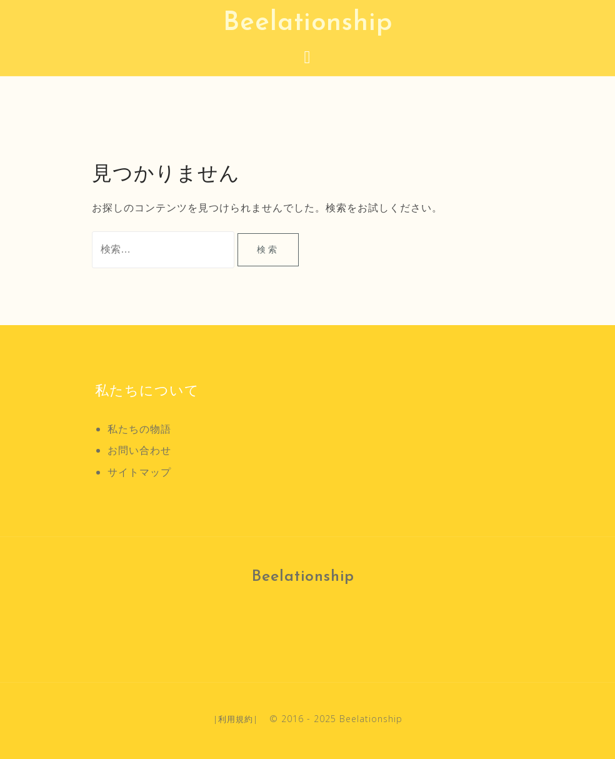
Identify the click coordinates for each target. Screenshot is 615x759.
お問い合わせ (139, 450)
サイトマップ (139, 472)
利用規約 (235, 719)
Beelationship (307, 23)
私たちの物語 (139, 429)
